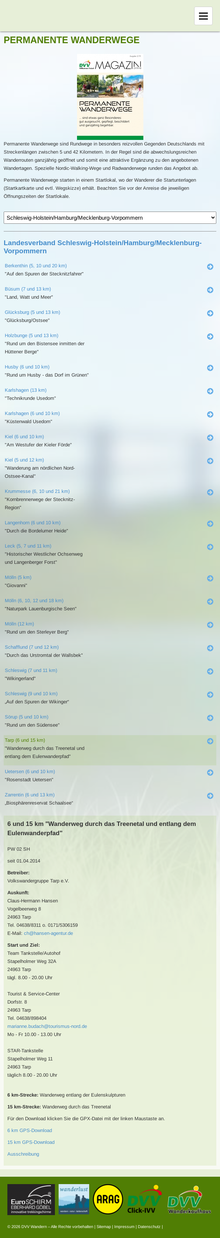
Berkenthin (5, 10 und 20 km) (36, 265)
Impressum (124, 1226)
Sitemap (104, 1226)
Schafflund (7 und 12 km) (32, 647)
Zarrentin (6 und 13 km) (30, 795)
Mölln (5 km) (18, 577)
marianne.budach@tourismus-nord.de (47, 1026)
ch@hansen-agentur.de (48, 933)
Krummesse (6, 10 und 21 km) (37, 491)
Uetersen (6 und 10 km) (30, 771)
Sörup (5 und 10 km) (26, 717)
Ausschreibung (23, 1154)
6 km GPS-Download (29, 1130)
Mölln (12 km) (19, 624)
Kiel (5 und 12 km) (24, 460)
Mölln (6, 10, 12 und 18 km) (34, 600)
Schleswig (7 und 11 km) (31, 670)
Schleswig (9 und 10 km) (31, 693)
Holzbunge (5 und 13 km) (31, 335)
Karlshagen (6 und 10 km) (32, 413)
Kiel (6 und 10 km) (24, 436)
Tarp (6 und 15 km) (25, 740)
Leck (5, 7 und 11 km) (28, 546)
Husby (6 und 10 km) (27, 367)
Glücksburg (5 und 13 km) (32, 312)
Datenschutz (149, 1226)
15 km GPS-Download (31, 1142)
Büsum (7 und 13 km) (28, 289)
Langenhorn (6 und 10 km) (32, 522)
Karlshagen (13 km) (25, 390)
